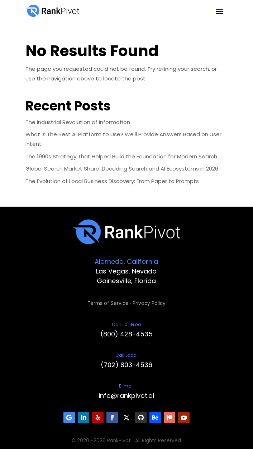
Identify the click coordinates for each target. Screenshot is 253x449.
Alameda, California (126, 261)
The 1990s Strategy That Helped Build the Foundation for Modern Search (121, 156)
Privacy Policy (149, 303)
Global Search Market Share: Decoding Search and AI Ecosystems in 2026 (121, 168)
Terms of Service (108, 303)
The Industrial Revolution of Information (77, 122)
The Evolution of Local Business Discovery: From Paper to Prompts (112, 181)
